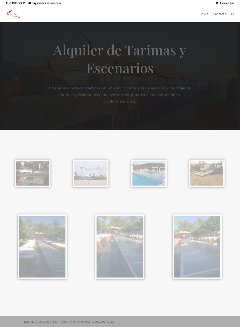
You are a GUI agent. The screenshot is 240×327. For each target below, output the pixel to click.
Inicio (204, 14)
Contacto (219, 14)
